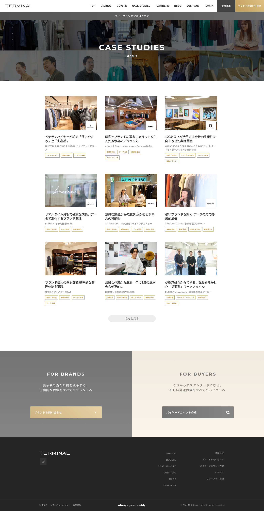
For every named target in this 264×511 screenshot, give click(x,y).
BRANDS (171, 453)
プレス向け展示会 (187, 155)
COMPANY (169, 485)
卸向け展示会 (172, 155)
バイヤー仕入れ (52, 155)
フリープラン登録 (215, 478)
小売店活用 (149, 229)
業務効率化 (66, 155)
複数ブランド (172, 161)
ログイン (219, 472)
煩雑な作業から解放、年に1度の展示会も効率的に (130, 284)
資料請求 (219, 453)
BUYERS (171, 459)
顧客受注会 (135, 152)
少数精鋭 (109, 297)
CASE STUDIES (167, 466)
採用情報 (77, 505)
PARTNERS (169, 472)
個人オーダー (136, 297)
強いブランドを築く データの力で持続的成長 (189, 216)
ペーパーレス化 (112, 157)
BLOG (172, 479)
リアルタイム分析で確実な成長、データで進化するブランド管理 (71, 216)
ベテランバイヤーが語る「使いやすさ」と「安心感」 (69, 139)
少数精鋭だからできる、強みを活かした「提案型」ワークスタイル (191, 284)
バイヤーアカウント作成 (212, 466)
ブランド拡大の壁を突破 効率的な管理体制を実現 (69, 284)
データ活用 (123, 152)
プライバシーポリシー (60, 505)
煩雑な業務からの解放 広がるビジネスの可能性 (129, 216)
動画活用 (182, 229)
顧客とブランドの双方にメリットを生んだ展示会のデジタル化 (131, 139)
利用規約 (43, 505)
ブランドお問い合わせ (213, 459)
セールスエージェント (185, 297)
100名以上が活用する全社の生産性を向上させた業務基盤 (190, 139)
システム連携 (80, 155)
